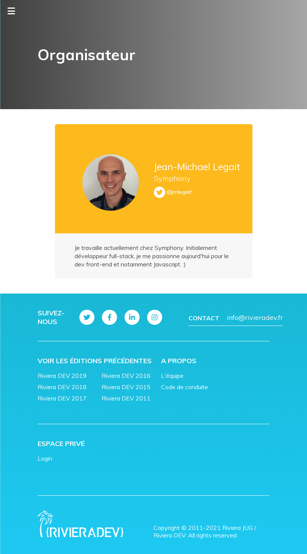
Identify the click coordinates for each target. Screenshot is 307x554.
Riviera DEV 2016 (126, 375)
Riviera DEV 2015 (126, 387)
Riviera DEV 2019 (62, 375)
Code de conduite (184, 387)
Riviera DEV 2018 (62, 387)
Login (45, 458)
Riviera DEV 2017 (62, 398)
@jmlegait (179, 192)
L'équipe (172, 375)
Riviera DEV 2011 (126, 398)
